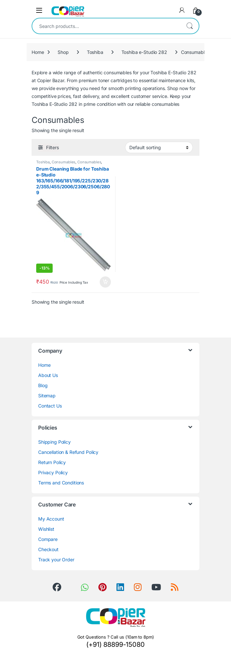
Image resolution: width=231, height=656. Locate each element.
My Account (51, 519)
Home (38, 52)
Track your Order (56, 559)
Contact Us (50, 406)
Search (189, 26)
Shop (63, 52)
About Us (48, 375)
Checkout (48, 549)
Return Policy (52, 462)
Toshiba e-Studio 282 (144, 52)
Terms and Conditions (61, 482)
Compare (48, 539)
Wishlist (46, 529)
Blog (42, 385)
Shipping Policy (54, 442)
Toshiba (95, 52)
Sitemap (47, 395)
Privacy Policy (53, 472)
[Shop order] (159, 147)
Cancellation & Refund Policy (68, 452)
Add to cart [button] (105, 282)
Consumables (63, 162)
